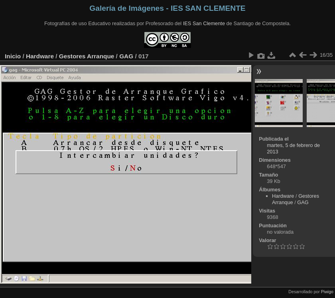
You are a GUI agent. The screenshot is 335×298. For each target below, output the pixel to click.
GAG (126, 56)
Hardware (40, 56)
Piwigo (327, 291)
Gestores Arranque (86, 56)
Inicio (13, 56)
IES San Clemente (204, 23)
